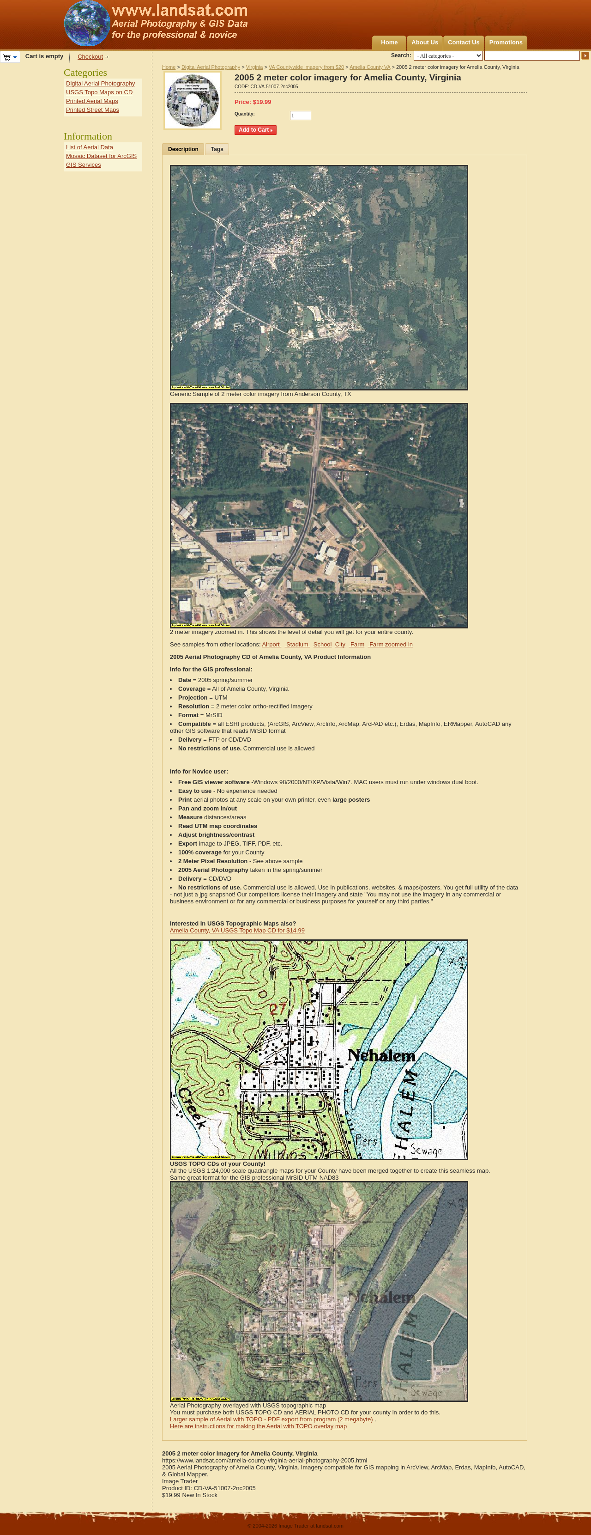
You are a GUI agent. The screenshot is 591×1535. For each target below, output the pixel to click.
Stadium (297, 644)
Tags (217, 149)
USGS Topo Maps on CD (99, 92)
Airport (271, 644)
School (323, 644)
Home (389, 42)
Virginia (254, 67)
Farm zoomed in (390, 644)
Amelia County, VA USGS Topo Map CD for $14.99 (237, 930)
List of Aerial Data (89, 147)
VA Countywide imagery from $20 (306, 67)
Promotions (506, 42)
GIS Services (83, 164)
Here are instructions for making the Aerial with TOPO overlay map (258, 1426)
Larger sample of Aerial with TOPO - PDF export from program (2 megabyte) (271, 1419)
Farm (356, 644)
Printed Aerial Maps (92, 100)
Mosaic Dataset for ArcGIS (101, 155)
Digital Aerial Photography (210, 67)
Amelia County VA (370, 67)
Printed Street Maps (92, 109)
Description (183, 149)
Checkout (90, 56)
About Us (424, 42)
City (340, 644)
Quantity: (245, 113)
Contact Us (464, 42)
